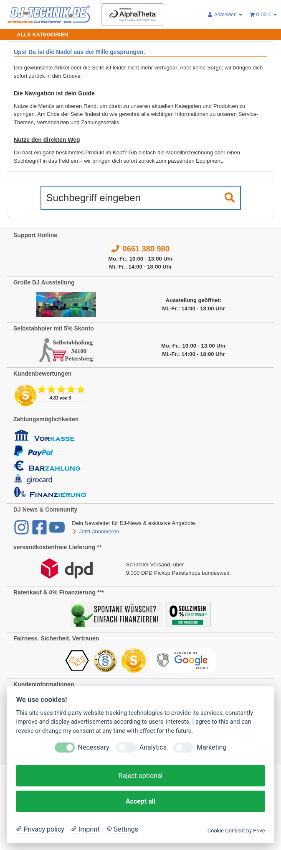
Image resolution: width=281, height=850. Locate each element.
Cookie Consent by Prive (236, 830)
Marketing (211, 747)
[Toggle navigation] (37, 34)
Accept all (140, 801)
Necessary (93, 747)
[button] (225, 14)
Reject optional (140, 776)
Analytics (153, 747)
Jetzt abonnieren (95, 531)
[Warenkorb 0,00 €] (263, 14)
